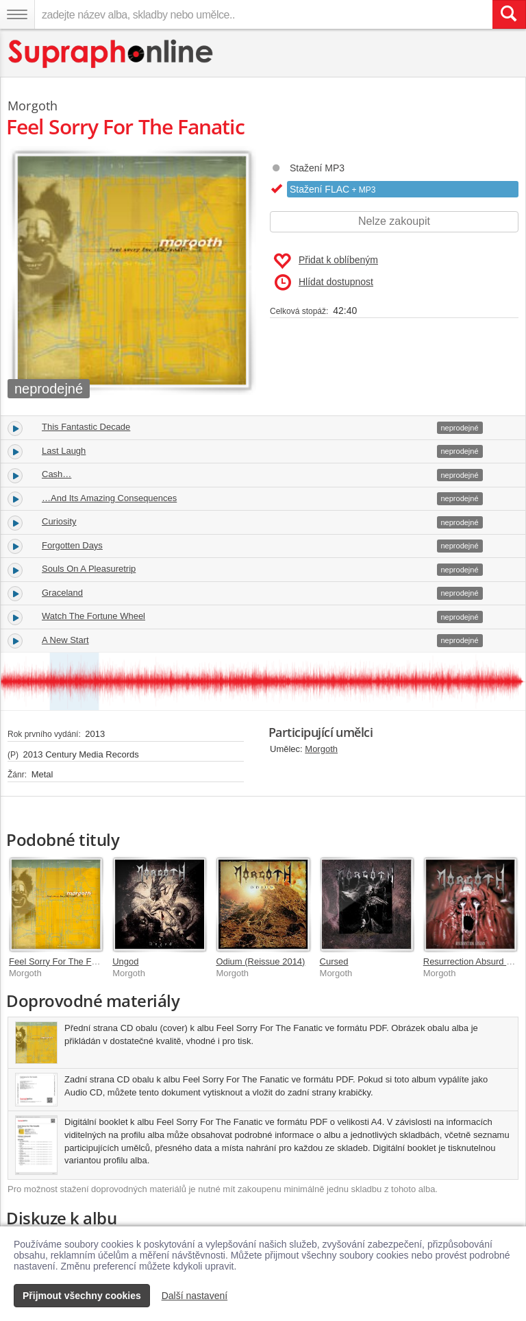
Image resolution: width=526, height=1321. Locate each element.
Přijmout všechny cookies (82, 1295)
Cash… (56, 474)
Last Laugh (64, 451)
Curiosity (59, 521)
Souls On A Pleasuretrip (89, 568)
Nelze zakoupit (394, 221)
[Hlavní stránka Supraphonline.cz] (111, 53)
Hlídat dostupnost (324, 282)
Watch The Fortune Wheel (93, 616)
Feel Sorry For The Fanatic (62, 961)
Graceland (62, 592)
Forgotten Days (72, 545)
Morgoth (321, 749)
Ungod (125, 961)
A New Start (65, 640)
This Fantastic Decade (86, 427)
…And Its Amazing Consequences (109, 498)
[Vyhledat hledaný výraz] (509, 14)
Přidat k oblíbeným (325, 261)
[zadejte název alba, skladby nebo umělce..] (263, 14)
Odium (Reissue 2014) (260, 961)
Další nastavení (195, 1295)
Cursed (334, 961)
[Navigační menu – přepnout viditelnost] (17, 14)
